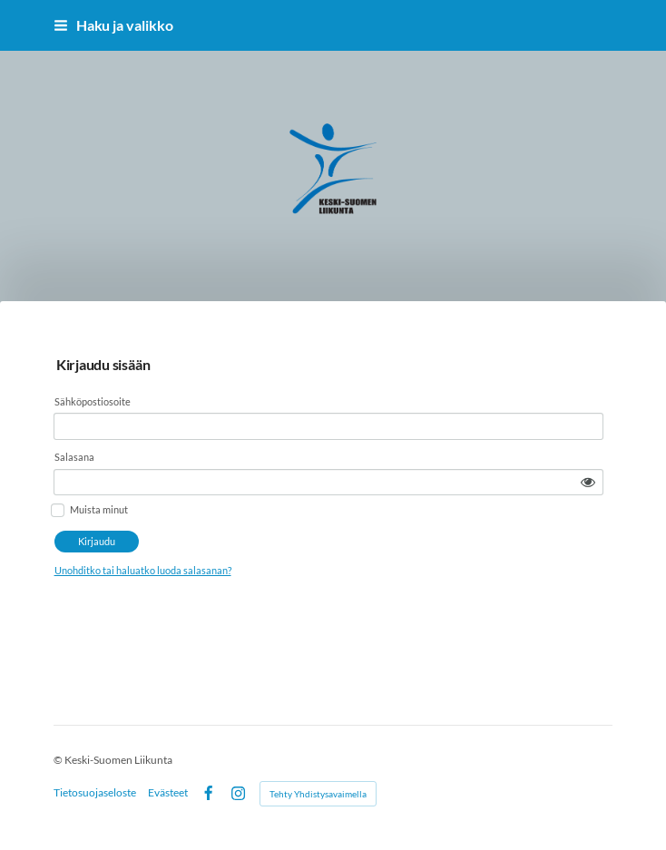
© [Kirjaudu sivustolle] (59, 760)
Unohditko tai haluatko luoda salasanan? (267, 530)
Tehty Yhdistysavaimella (318, 793)
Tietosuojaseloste (95, 792)
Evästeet (168, 792)
